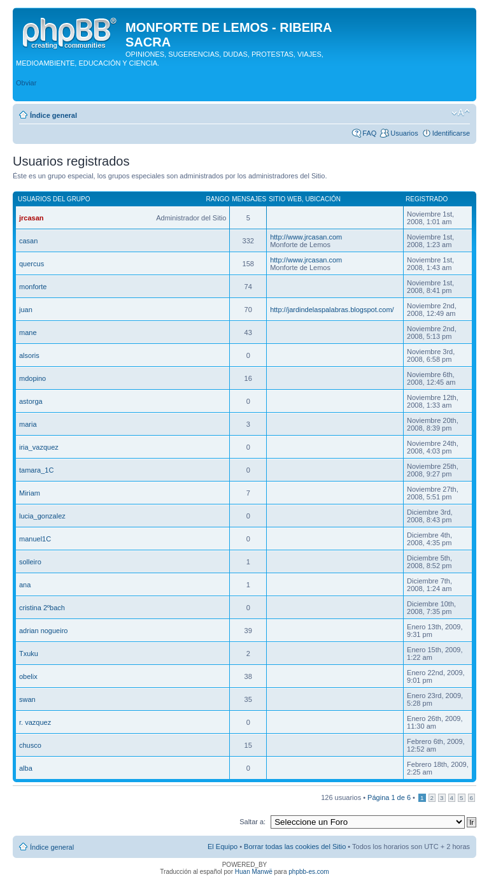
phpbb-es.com (308, 871)
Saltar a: (252, 821)
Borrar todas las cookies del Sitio (295, 846)
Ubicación (323, 199)
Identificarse (451, 133)
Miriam (29, 493)
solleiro (30, 562)
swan (27, 699)
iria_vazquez (39, 447)
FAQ (369, 133)
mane (28, 332)
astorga (31, 401)
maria (28, 424)
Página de (389, 797)
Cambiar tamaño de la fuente (460, 112)
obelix (28, 676)
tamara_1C (36, 470)
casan (28, 241)
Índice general (53, 115)
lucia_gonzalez (42, 516)
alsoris (29, 355)
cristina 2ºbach (42, 607)
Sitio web (285, 199)
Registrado (427, 199)
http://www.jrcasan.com (306, 237)
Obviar (26, 83)
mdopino (32, 378)
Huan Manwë (254, 871)
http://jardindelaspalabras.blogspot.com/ (331, 309)
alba (25, 768)
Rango (218, 199)
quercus (31, 264)
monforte (32, 286)
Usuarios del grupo (54, 199)
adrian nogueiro (43, 630)
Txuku (28, 653)
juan (25, 309)
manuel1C (35, 539)
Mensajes (249, 199)
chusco (30, 745)
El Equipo (222, 846)
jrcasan (31, 218)
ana (25, 585)
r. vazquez (35, 722)
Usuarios (404, 133)
